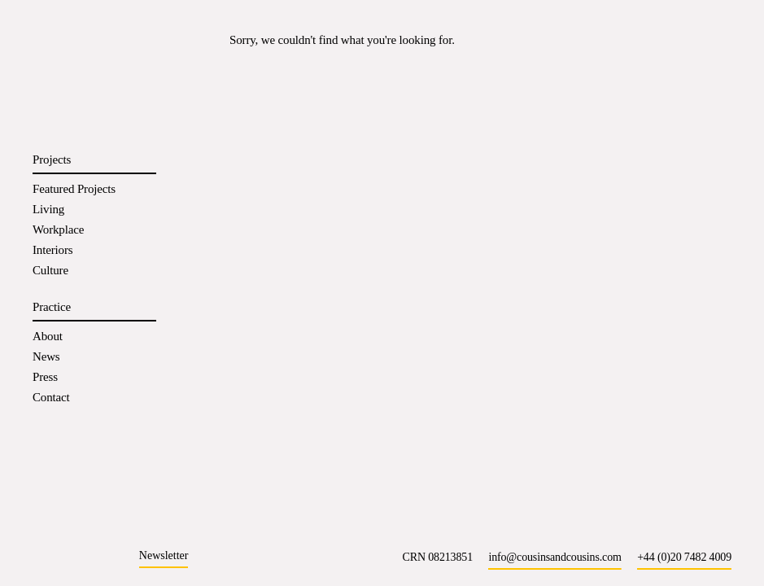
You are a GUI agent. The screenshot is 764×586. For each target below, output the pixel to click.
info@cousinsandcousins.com (554, 557)
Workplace (58, 229)
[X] (111, 556)
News (46, 356)
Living (48, 209)
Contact (51, 397)
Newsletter (164, 555)
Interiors (52, 249)
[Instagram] (41, 556)
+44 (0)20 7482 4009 (684, 557)
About (48, 336)
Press (45, 376)
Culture (50, 270)
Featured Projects (74, 188)
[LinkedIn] (76, 556)
